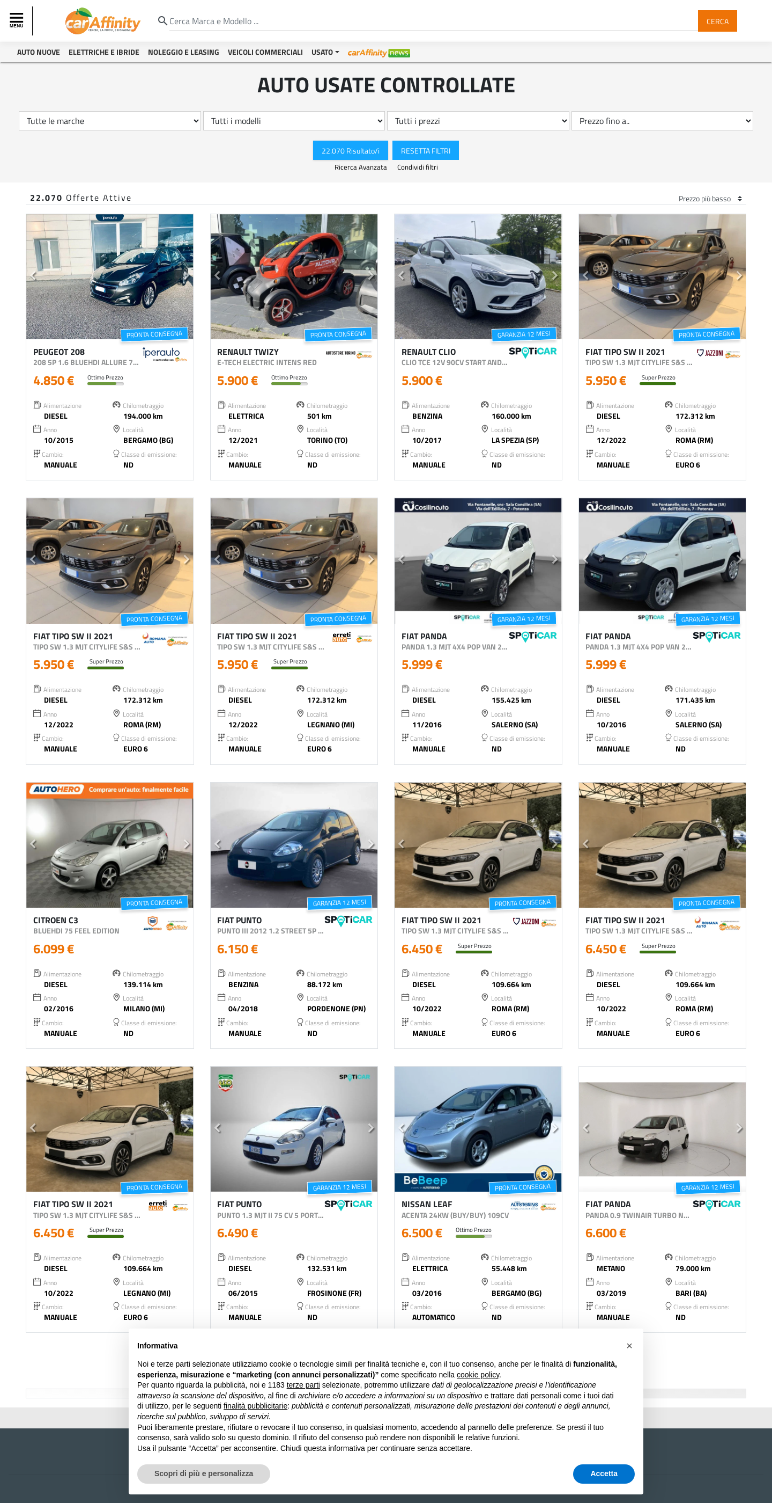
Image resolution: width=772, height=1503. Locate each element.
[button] (33, 277)
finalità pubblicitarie (255, 1406)
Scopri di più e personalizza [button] (203, 1473)
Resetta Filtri (425, 150)
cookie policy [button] (478, 1374)
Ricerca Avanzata (362, 167)
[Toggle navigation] (18, 21)
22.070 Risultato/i (351, 150)
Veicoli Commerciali (265, 51)
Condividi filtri (417, 167)
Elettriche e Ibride (104, 51)
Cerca (718, 21)
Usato (322, 51)
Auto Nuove (38, 51)
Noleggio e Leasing (183, 51)
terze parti (303, 1385)
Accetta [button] (604, 1473)
